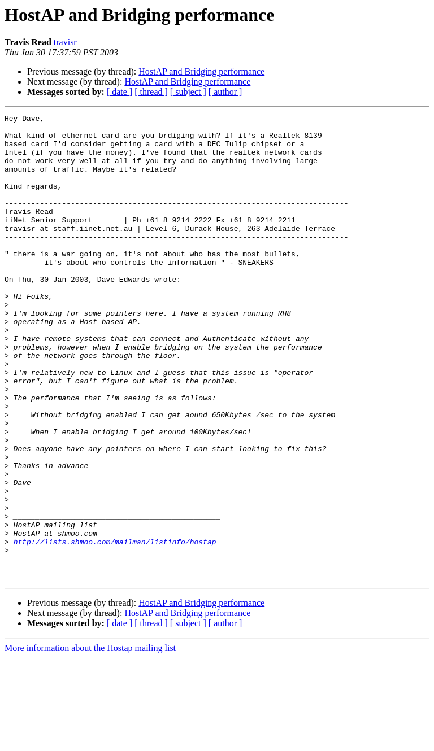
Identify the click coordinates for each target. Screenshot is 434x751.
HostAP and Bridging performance (201, 71)
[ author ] (225, 92)
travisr (65, 42)
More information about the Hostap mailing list (90, 741)
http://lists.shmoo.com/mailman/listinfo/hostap (115, 628)
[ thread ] (151, 92)
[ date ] (119, 92)
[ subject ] (188, 92)
